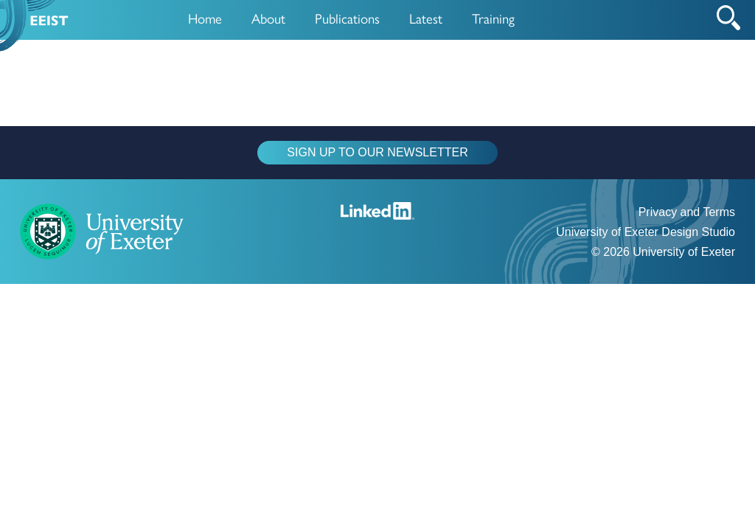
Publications (347, 18)
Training (493, 18)
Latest (425, 18)
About (268, 18)
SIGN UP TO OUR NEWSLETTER (377, 152)
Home (205, 18)
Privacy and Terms (687, 212)
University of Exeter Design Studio (645, 232)
